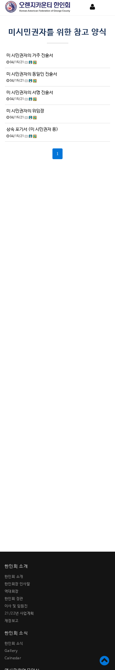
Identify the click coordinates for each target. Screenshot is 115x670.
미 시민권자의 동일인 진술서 (31, 74)
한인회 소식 (14, 643)
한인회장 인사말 (17, 584)
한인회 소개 (14, 577)
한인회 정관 (14, 599)
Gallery (11, 651)
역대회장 (12, 591)
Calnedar (13, 658)
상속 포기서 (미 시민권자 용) (32, 129)
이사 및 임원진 (16, 606)
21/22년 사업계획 (19, 613)
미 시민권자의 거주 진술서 (29, 55)
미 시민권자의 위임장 (25, 111)
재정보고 (12, 621)
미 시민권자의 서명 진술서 (29, 92)
